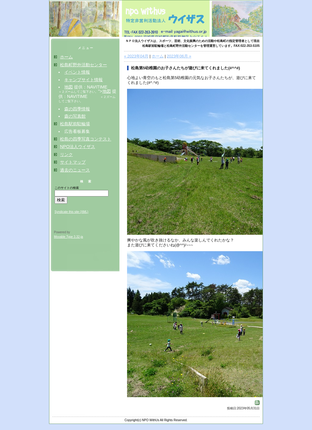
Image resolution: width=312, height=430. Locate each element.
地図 (68, 87)
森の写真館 (75, 116)
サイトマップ (73, 162)
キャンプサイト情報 (83, 79)
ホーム (158, 56)
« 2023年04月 (136, 56)
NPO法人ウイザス (77, 146)
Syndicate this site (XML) (71, 211)
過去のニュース (75, 170)
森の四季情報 (77, 108)
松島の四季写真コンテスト (85, 139)
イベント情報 (77, 72)
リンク (66, 154)
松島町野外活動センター (83, 64)
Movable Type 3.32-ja (68, 236)
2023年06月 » (179, 56)
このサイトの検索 (67, 187)
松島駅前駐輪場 (75, 123)
